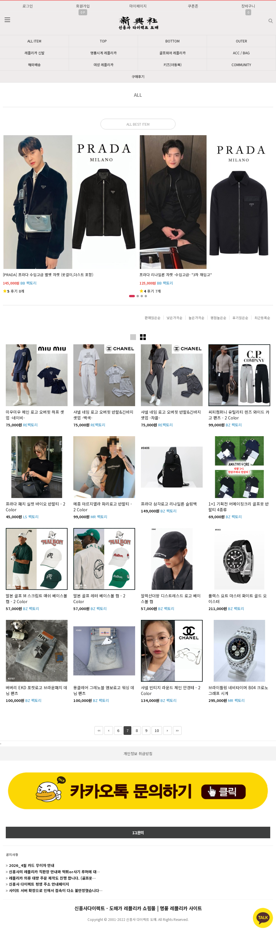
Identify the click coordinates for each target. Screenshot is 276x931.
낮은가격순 (174, 317)
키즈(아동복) (172, 64)
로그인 (28, 6)
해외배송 (34, 64)
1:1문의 (138, 832)
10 (155, 729)
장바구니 (248, 6)
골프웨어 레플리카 (172, 52)
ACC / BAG (241, 52)
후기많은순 (240, 317)
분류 (7, 20)
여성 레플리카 (103, 64)
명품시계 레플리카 (103, 52)
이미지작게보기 (143, 337)
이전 (108, 730)
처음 (98, 730)
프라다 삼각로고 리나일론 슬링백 (169, 504)
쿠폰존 (193, 6)
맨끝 (177, 730)
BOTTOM (172, 40)
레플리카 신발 (34, 52)
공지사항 (12, 854)
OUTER (241, 40)
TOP (103, 40)
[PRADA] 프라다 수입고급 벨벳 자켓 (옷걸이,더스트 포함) (48, 274)
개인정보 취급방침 (138, 753)
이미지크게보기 (133, 337)
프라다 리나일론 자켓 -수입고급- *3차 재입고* (175, 274)
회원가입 (83, 6)
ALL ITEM (34, 40)
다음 (167, 730)
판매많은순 (153, 317)
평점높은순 (218, 317)
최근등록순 (262, 317)
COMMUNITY (241, 64)
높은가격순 (196, 317)
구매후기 (138, 76)
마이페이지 (138, 6)
